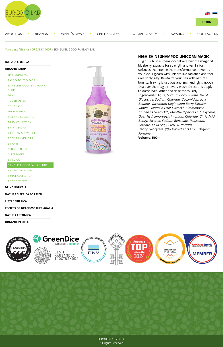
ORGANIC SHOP (42, 49)
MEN (10, 95)
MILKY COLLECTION (19, 122)
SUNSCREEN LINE (18, 149)
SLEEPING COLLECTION (21, 116)
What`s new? (72, 33)
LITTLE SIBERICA (16, 201)
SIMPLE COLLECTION (20, 175)
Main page (11, 49)
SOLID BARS (15, 106)
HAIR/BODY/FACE (18, 74)
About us (13, 33)
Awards (177, 33)
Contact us (207, 33)
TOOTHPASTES (17, 100)
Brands (41, 33)
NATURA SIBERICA (17, 62)
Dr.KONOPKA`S (15, 187)
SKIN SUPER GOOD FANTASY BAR (74, 49)
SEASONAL (14, 159)
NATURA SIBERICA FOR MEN (23, 194)
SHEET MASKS (16, 154)
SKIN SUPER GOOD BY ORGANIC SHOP (27, 88)
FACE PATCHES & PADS (21, 80)
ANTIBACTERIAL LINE (20, 170)
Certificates (108, 33)
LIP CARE (13, 143)
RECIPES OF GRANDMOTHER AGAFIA (29, 208)
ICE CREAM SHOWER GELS (23, 133)
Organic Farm (145, 33)
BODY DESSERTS (17, 181)
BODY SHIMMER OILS (20, 138)
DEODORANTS (16, 111)
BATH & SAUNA (17, 127)
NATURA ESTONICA (18, 215)
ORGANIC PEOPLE (17, 222)
